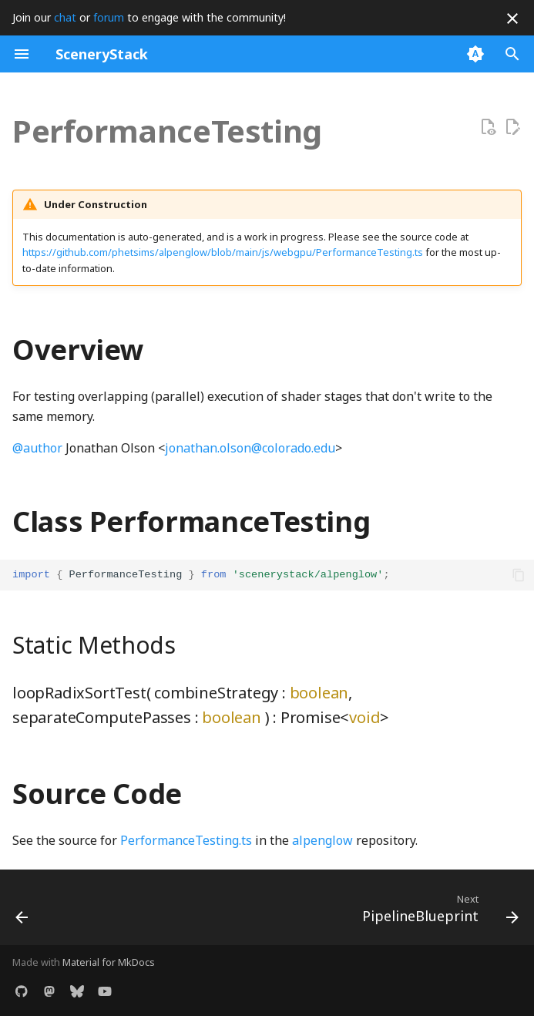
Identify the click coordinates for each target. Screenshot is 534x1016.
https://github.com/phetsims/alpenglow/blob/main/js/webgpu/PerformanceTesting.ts (222, 252)
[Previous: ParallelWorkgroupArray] (23, 912)
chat (65, 17)
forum (108, 17)
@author (37, 447)
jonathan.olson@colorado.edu (250, 447)
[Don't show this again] (512, 18)
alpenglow (322, 840)
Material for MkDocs (108, 962)
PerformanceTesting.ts (186, 840)
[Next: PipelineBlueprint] (437, 912)
